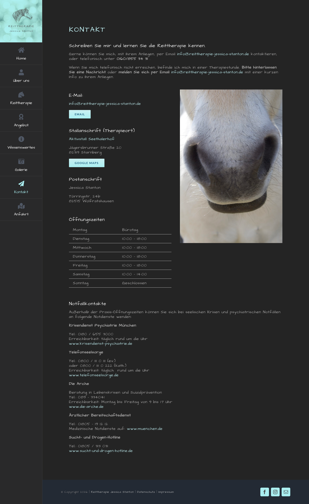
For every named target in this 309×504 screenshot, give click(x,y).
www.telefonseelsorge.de (94, 375)
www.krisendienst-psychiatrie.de (100, 343)
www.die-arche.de (86, 406)
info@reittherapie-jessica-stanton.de (213, 54)
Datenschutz (146, 492)
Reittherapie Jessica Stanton (112, 492)
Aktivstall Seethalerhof (92, 139)
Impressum (166, 492)
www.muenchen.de (145, 428)
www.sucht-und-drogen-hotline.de (101, 451)
